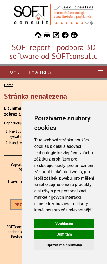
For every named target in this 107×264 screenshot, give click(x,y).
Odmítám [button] (64, 234)
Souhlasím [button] (64, 223)
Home (13, 72)
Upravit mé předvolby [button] (64, 245)
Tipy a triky (38, 72)
